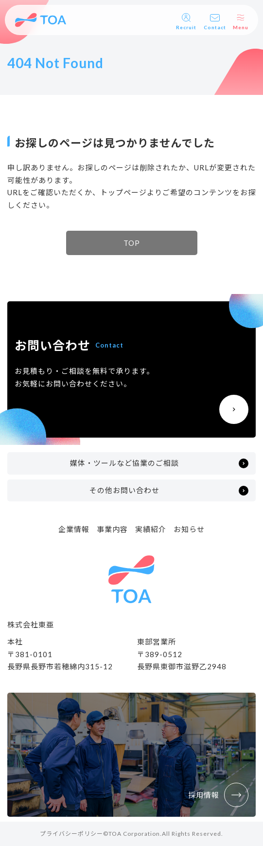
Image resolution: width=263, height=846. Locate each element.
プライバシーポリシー (71, 833)
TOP (131, 243)
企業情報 (73, 529)
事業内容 (112, 529)
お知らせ (189, 529)
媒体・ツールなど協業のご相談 (124, 463)
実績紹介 (150, 529)
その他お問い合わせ (124, 490)
